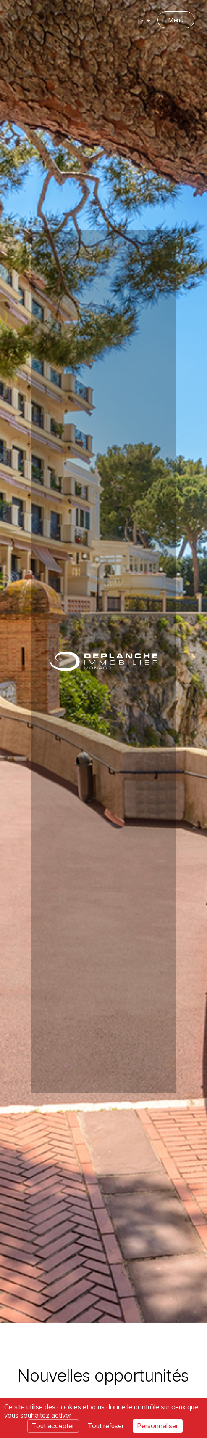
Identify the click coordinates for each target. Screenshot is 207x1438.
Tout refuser (106, 1426)
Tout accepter (53, 1426)
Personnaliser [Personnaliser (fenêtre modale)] (157, 1426)
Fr (143, 23)
